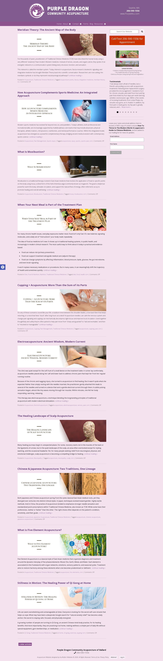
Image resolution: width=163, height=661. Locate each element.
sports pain (85, 141)
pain (96, 329)
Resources (98, 24)
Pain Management (40, 141)
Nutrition (43, 274)
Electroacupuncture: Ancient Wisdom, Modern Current (51, 341)
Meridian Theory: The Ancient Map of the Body (47, 29)
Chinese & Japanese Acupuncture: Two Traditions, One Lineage (56, 468)
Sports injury (51, 141)
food (78, 274)
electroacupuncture (70, 405)
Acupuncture (29, 80)
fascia (76, 80)
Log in (122, 657)
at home (60, 633)
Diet (26, 274)
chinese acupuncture (93, 517)
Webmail (114, 657)
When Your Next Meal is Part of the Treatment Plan (50, 204)
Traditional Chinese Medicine (44, 80)
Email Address (114, 136)
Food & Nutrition (33, 274)
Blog (91, 24)
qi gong (79, 633)
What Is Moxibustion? (31, 151)
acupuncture (66, 141)
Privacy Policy (104, 657)
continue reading (75, 75)
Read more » (126, 107)
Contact (75, 24)
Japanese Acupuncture (41, 517)
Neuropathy (38, 458)
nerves (80, 405)
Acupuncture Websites (44, 657)
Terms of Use (95, 657)
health (83, 274)
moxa (71, 194)
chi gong (66, 633)
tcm (91, 141)
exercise (73, 633)
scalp (68, 458)
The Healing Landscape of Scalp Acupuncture (45, 416)
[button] (2, 267)
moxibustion (78, 194)
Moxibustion (38, 194)
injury (73, 141)
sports (78, 141)
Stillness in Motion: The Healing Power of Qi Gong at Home (54, 583)
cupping (91, 329)
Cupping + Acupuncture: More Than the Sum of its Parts (52, 285)
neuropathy (62, 458)
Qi (18, 82)
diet (74, 274)
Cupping (36, 329)
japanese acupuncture (25, 519)
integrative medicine (86, 80)
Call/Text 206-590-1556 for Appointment (127, 40)
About (65, 24)
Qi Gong (27, 633)
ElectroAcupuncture (40, 405)
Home (59, 24)
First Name (113, 144)
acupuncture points (67, 80)
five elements (74, 572)
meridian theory (99, 80)
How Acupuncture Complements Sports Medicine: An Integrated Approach (57, 94)
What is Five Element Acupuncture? (40, 530)
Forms (85, 24)
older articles (25, 644)
